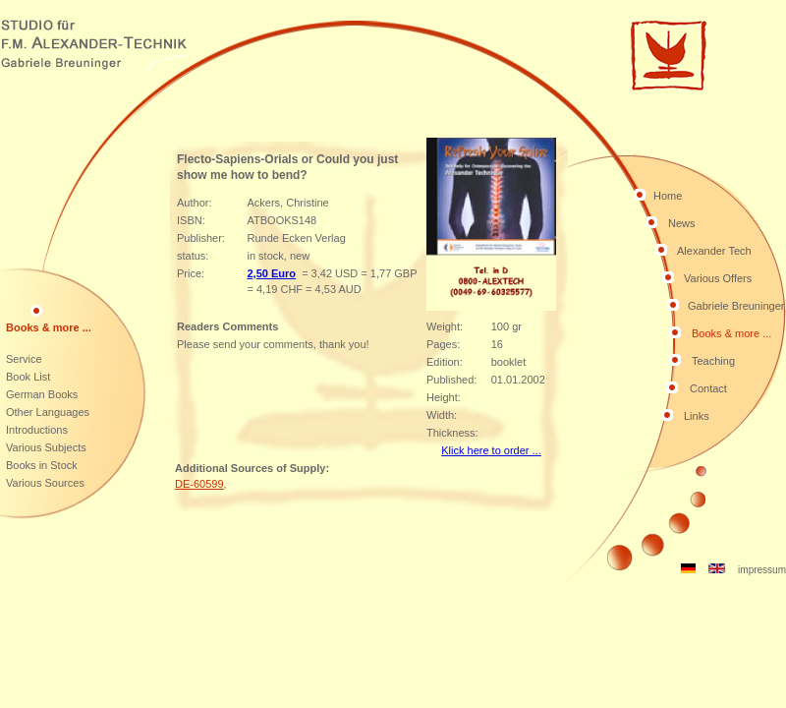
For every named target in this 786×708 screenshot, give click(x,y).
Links (696, 416)
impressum (762, 569)
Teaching (713, 361)
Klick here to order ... (491, 450)
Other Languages (47, 412)
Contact (708, 388)
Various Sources (45, 483)
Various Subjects (46, 447)
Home (667, 196)
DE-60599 (199, 484)
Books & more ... (731, 333)
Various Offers (718, 278)
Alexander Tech (714, 251)
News (682, 223)
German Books (42, 394)
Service (24, 359)
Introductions (37, 430)
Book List (28, 377)
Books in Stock (42, 465)
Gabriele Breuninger (736, 306)
